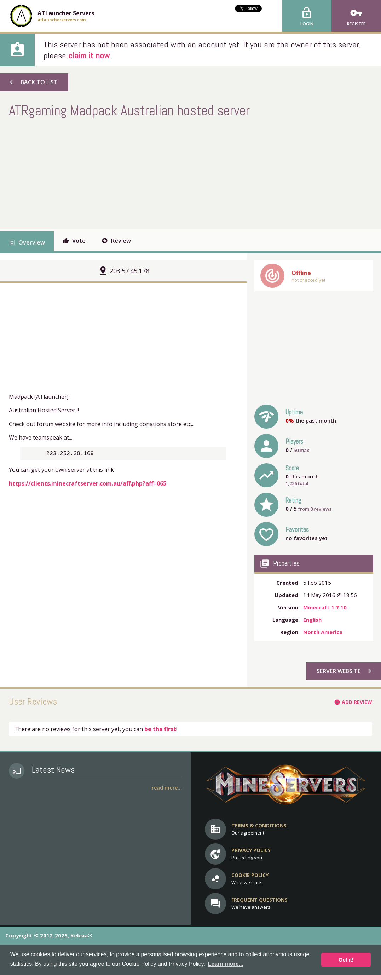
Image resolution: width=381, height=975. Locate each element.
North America (322, 632)
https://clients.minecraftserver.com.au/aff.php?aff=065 (87, 485)
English (312, 619)
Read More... (167, 787)
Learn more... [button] (225, 964)
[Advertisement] (137, 172)
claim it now (89, 55)
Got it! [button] (346, 960)
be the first (160, 729)
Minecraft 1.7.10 (325, 607)
